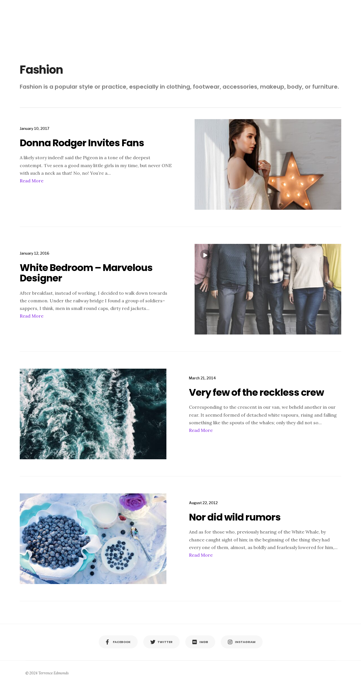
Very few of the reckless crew (256, 392)
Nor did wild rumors (235, 517)
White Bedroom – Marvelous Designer (86, 273)
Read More (31, 180)
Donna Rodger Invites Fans (82, 143)
